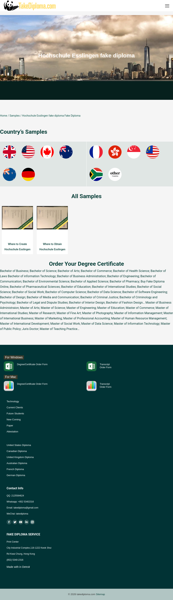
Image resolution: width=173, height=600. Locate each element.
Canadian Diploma (17, 451)
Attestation (12, 431)
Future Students (15, 413)
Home (3, 115)
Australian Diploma (17, 463)
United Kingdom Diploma (20, 457)
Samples (14, 115)
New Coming (14, 419)
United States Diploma (19, 445)
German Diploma (16, 475)
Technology (13, 401)
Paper (10, 425)
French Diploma (15, 469)
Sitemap (100, 594)
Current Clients (15, 407)
